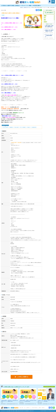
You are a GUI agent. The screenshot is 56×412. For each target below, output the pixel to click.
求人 (29, 7)
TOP (24, 7)
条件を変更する (49, 13)
